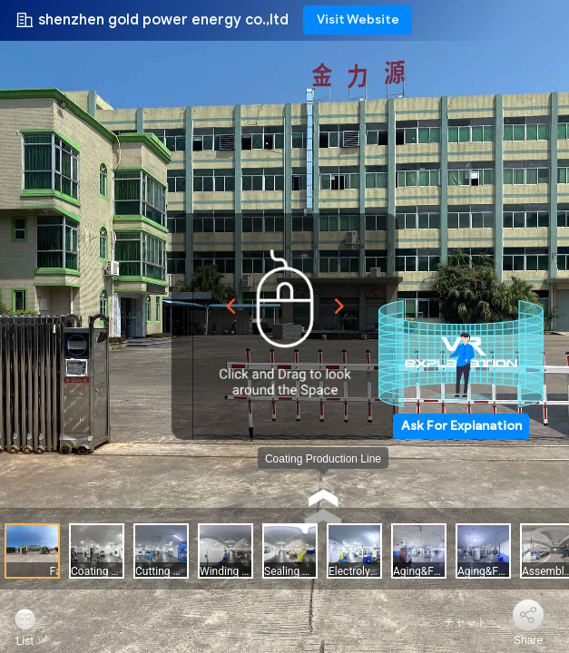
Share (528, 640)
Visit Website (358, 19)
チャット (455, 622)
